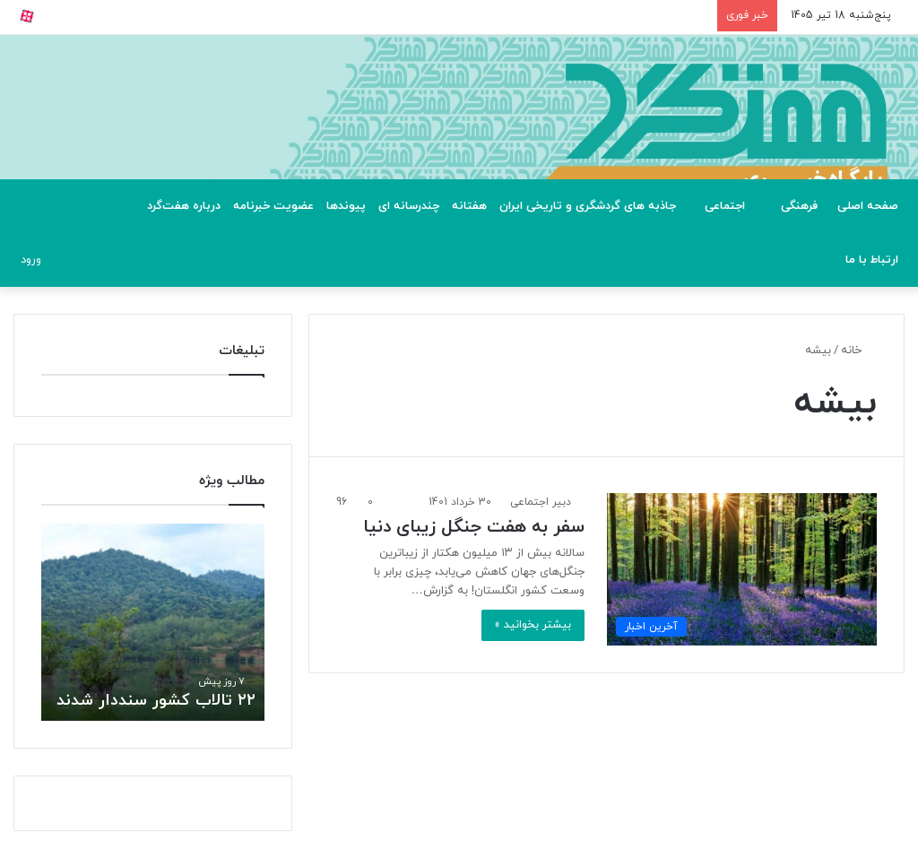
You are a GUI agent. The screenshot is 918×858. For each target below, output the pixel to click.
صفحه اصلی (867, 206)
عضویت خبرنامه (273, 206)
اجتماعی (725, 206)
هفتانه (469, 206)
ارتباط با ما (871, 260)
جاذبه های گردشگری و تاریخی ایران (587, 206)
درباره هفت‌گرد (184, 206)
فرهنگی (799, 206)
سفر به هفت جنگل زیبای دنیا (474, 527)
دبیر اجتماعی (540, 502)
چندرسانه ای (408, 206)
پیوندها (346, 206)
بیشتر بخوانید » (533, 625)
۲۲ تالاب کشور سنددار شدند (155, 700)
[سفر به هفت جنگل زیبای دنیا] (742, 569)
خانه (859, 350)
